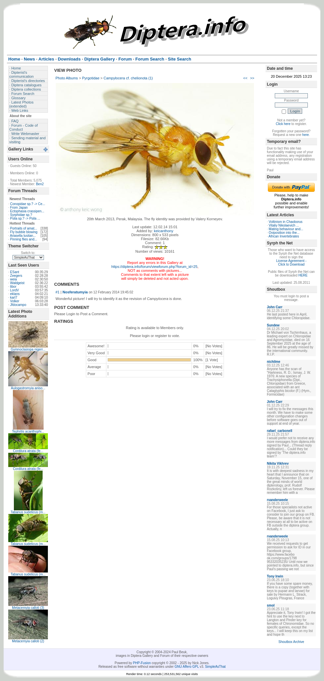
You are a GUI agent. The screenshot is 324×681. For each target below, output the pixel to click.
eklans (15, 294)
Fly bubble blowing (24, 232)
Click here (283, 124)
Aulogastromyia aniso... (28, 388)
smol (270, 605)
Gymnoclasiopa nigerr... (28, 349)
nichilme (273, 361)
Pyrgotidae (90, 78)
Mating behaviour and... (286, 229)
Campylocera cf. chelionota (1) (128, 78)
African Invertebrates (284, 236)
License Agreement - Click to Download (291, 262)
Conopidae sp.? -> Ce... (27, 204)
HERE (302, 275)
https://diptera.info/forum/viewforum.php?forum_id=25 (154, 267)
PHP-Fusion (142, 663)
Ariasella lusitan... (23, 235)
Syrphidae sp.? (21, 215)
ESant (14, 272)
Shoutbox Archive (291, 642)
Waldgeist (17, 283)
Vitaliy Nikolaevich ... (284, 225)
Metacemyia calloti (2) (28, 641)
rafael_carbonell (279, 431)
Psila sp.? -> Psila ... (25, 218)
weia (13, 279)
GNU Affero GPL (187, 666)
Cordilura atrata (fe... (28, 451)
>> (252, 78)
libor (13, 286)
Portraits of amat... (23, 228)
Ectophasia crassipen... (27, 211)
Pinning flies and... (23, 239)
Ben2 (40, 184)
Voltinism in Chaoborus (286, 222)
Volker (14, 301)
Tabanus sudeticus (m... (28, 512)
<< (245, 78)
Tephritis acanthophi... (28, 431)
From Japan (19, 207)
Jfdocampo (18, 305)
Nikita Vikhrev (278, 463)
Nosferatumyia (75, 292)
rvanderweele (277, 500)
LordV (14, 290)
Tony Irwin (275, 576)
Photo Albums (66, 78)
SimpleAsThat (215, 666)
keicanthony (163, 231)
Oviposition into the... (284, 232)
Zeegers (16, 275)
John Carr (274, 307)
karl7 (14, 297)
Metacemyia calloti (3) (28, 608)
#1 (57, 292)
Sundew (273, 325)
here (305, 135)
